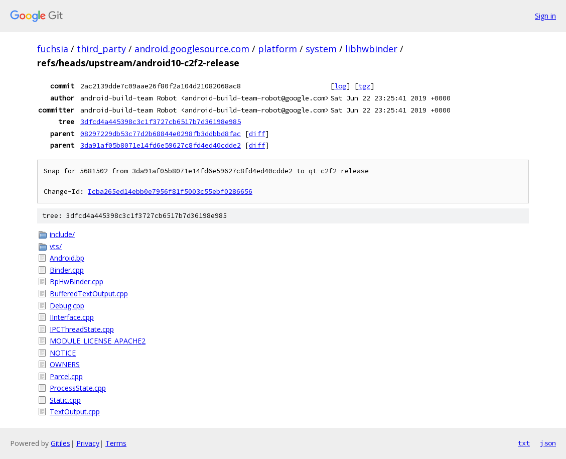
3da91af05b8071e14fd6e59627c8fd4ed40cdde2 (160, 145)
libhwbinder (371, 49)
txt (524, 442)
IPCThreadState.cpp (82, 329)
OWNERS (65, 364)
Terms (115, 443)
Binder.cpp (67, 270)
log (340, 85)
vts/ (56, 246)
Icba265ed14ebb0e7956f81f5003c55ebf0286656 (170, 191)
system (321, 49)
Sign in (545, 16)
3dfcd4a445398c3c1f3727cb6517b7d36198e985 (160, 121)
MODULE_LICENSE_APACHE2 (98, 341)
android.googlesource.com (191, 49)
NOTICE (63, 353)
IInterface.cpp (72, 317)
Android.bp (67, 258)
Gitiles (60, 443)
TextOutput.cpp (75, 411)
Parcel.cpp (66, 376)
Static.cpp (65, 400)
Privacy (87, 443)
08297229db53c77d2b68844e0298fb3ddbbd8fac (160, 133)
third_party (101, 49)
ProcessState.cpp (78, 388)
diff (257, 133)
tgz (364, 85)
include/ (62, 234)
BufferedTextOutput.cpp (89, 293)
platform (277, 49)
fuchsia (52, 49)
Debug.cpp (67, 305)
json (548, 442)
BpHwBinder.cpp (76, 281)
